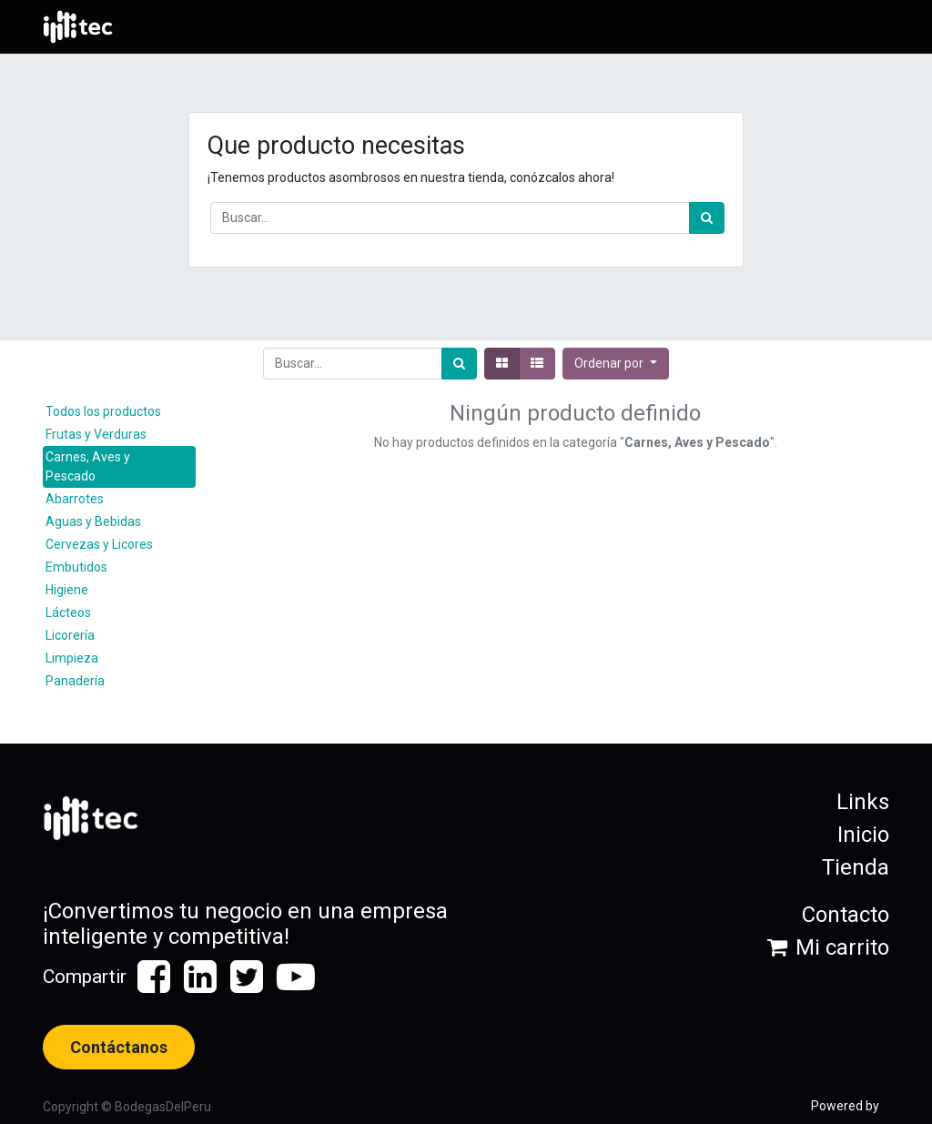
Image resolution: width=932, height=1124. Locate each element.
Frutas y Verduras (96, 434)
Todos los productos (103, 411)
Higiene (67, 589)
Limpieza (72, 658)
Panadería (75, 680)
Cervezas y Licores (99, 544)
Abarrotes (75, 498)
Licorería (70, 635)
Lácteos (68, 612)
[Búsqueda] (706, 218)
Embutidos (76, 567)
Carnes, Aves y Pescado (88, 466)
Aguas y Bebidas (93, 521)
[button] (615, 364)
